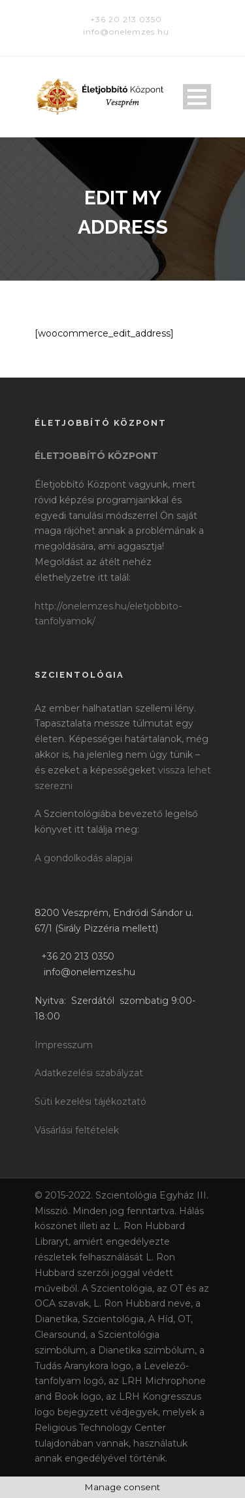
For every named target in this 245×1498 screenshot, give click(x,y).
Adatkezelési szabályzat (89, 1073)
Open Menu (197, 96)
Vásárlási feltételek (77, 1130)
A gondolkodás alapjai (84, 858)
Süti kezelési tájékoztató (90, 1101)
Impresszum (64, 1045)
